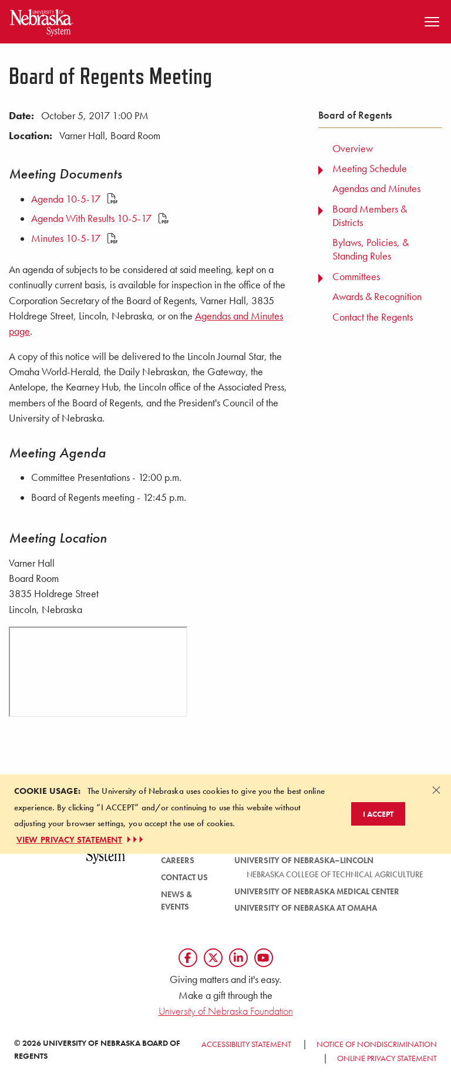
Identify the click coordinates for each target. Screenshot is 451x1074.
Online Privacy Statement (387, 1058)
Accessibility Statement (246, 1044)
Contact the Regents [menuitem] (372, 317)
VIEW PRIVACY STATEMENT (81, 840)
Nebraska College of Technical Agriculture (335, 874)
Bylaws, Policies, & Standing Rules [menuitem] (370, 249)
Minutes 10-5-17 (74, 238)
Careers (177, 860)
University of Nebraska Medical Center (316, 891)
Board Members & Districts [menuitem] (369, 216)
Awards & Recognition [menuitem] (377, 296)
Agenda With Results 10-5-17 (100, 218)
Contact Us (184, 877)
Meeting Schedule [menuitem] (369, 168)
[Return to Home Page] (41, 20)
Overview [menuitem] (352, 148)
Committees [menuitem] (356, 276)
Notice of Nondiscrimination (377, 1044)
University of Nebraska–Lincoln (303, 860)
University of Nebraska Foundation (226, 1011)
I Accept (378, 814)
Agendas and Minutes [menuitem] (376, 188)
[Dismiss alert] (436, 789)
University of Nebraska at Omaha (305, 908)
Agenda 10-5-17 (74, 199)
